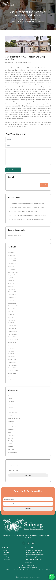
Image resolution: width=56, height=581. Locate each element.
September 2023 (13, 273)
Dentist (10, 400)
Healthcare (11, 411)
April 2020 (11, 355)
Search (11, 178)
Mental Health (12, 425)
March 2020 (11, 358)
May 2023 (11, 284)
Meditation (11, 422)
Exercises (10, 405)
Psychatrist (11, 436)
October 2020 (12, 338)
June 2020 (11, 349)
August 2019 (12, 375)
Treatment (11, 450)
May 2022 (11, 318)
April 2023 (11, 287)
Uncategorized (31, 20)
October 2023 (12, 270)
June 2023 (11, 282)
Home (21, 20)
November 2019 (12, 366)
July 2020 (10, 346)
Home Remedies (12, 414)
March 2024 (11, 256)
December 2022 (12, 299)
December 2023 (12, 265)
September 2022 (13, 307)
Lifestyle (10, 417)
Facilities (10, 408)
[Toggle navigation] (52, 4)
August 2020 (12, 344)
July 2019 (10, 377)
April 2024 (11, 253)
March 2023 (11, 290)
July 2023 (10, 279)
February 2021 (12, 327)
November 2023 (12, 268)
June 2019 (11, 380)
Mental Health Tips (13, 428)
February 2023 (12, 293)
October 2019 (12, 369)
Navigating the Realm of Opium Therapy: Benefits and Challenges (27, 208)
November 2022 (12, 301)
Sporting (10, 442)
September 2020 (13, 341)
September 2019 (13, 372)
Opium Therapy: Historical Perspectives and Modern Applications (27, 204)
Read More (27, 538)
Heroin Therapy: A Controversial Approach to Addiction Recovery (27, 216)
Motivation (11, 431)
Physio (10, 433)
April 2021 (11, 324)
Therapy (10, 448)
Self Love (10, 439)
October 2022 (12, 304)
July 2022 (10, 313)
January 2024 (12, 262)
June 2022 (11, 315)
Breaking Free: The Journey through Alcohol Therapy (23, 212)
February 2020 (12, 361)
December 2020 (12, 332)
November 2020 (12, 335)
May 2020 (11, 352)
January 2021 (12, 330)
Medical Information (14, 419)
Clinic (9, 397)
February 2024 (12, 259)
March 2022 (11, 321)
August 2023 (12, 276)
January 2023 (12, 296)
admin (11, 63)
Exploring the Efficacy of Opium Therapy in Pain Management (26, 220)
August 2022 (12, 310)
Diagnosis (11, 402)
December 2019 (12, 363)
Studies (10, 445)
